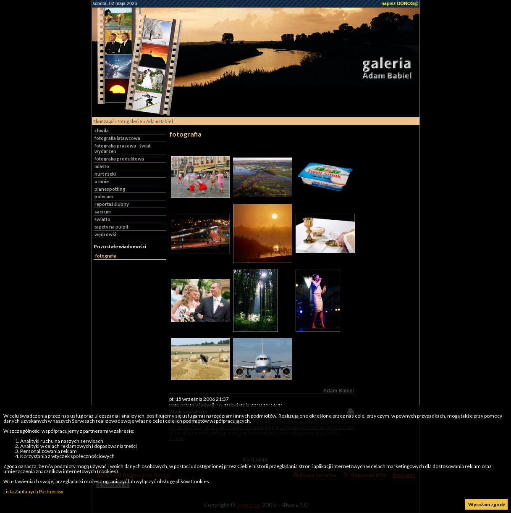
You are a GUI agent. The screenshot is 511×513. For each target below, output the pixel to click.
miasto (101, 166)
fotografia (105, 255)
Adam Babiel (159, 121)
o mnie (101, 181)
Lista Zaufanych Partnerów (33, 491)
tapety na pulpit (111, 226)
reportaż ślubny (111, 204)
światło (102, 219)
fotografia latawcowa (117, 138)
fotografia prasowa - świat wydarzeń (122, 148)
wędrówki (105, 234)
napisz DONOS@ (399, 3)
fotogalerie (130, 121)
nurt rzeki (105, 173)
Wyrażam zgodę (486, 504)
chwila (101, 130)
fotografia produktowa (119, 158)
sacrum (102, 211)
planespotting (109, 189)
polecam (103, 196)
